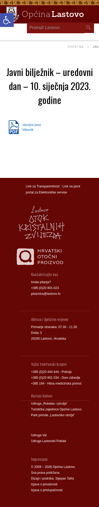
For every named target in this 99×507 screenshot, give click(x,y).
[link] (7, 20)
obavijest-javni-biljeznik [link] (32, 126)
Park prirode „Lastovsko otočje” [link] (53, 415)
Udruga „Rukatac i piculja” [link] (49, 403)
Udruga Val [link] (39, 435)
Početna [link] (76, 46)
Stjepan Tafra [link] (64, 478)
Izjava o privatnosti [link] (44, 484)
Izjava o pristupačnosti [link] (47, 490)
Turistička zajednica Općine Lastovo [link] (56, 409)
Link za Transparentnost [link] (43, 186)
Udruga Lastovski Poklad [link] (48, 441)
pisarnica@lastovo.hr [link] (46, 294)
